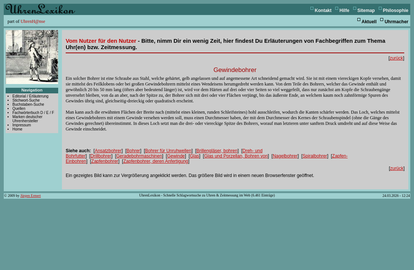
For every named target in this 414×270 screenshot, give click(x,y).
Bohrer (133, 150)
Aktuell (368, 21)
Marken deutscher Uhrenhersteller (27, 119)
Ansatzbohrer (108, 150)
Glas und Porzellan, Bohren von (236, 156)
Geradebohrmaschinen (139, 156)
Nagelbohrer (285, 156)
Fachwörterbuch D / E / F (33, 113)
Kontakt (323, 10)
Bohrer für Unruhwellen (168, 150)
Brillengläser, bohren (216, 150)
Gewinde (176, 156)
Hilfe (344, 10)
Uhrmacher (396, 21)
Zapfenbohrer (104, 161)
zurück (396, 58)
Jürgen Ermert (30, 196)
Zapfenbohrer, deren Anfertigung (155, 161)
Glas (194, 156)
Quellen (18, 108)
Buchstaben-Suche (28, 104)
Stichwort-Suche (26, 100)
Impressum (21, 125)
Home (17, 129)
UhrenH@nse (33, 21)
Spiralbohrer (315, 156)
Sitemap (366, 10)
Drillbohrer (100, 156)
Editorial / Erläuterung (30, 96)
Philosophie (395, 10)
